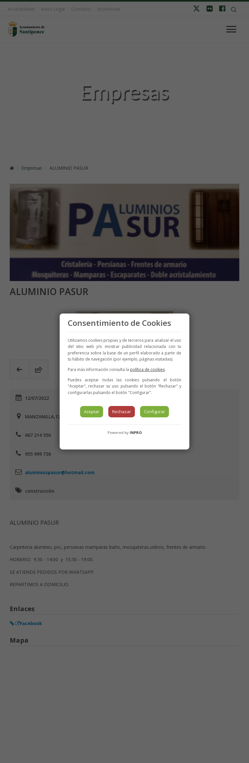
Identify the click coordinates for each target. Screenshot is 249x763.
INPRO (136, 432)
